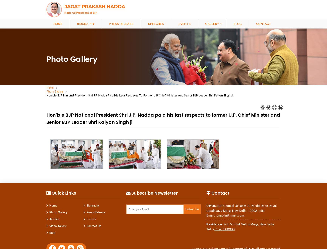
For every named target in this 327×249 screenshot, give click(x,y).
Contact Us (93, 218)
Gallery (212, 24)
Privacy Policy (200, 241)
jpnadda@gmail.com (230, 208)
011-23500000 (224, 222)
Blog (238, 24)
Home (58, 24)
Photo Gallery (69, 87)
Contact (263, 24)
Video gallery (57, 218)
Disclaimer (220, 241)
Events (184, 24)
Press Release (121, 24)
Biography (85, 24)
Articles (54, 211)
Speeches (156, 24)
